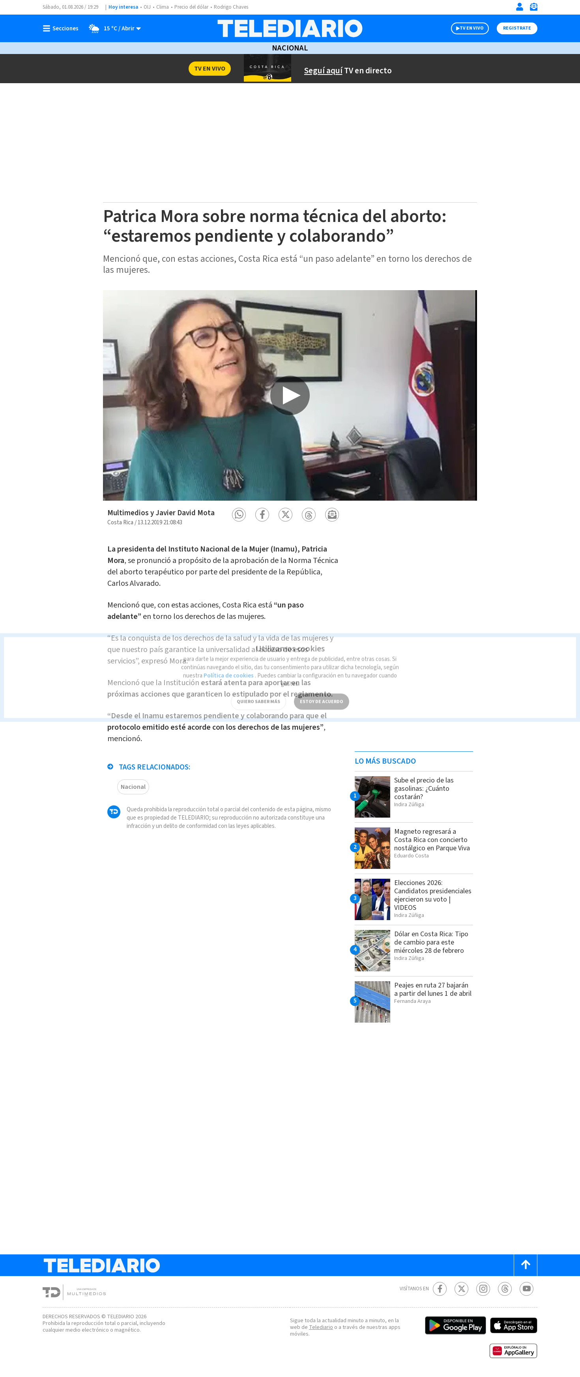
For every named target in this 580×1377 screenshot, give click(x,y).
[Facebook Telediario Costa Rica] (440, 1289)
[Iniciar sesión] (520, 7)
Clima (163, 7)
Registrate (517, 28)
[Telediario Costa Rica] (289, 28)
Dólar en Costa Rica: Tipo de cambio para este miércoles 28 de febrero (427, 946)
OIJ (147, 7)
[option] (290, 395)
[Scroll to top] (525, 1265)
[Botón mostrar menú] (62, 28)
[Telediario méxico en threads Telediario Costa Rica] (505, 1289)
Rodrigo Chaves (235, 7)
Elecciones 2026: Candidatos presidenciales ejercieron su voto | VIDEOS (433, 895)
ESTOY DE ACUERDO (321, 690)
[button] (238, 514)
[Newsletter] (533, 8)
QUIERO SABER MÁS (258, 690)
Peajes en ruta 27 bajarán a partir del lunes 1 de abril (433, 993)
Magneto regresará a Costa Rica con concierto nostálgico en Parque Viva (430, 843)
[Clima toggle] (113, 28)
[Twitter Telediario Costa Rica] (461, 1289)
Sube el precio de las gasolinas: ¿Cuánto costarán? (427, 788)
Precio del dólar (193, 7)
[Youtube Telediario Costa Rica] (526, 1289)
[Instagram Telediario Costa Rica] (483, 1289)
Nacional (290, 48)
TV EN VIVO (472, 28)
